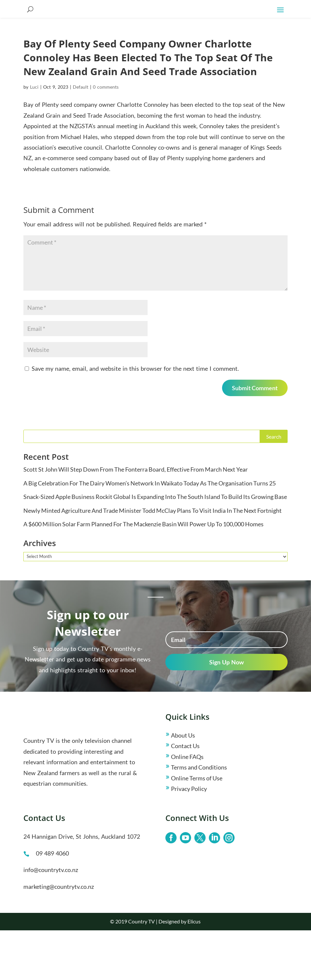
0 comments (106, 116)
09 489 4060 (52, 883)
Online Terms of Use (196, 807)
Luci (34, 116)
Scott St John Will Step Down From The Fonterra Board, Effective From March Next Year (135, 499)
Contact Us (185, 775)
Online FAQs (187, 786)
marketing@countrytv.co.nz (58, 916)
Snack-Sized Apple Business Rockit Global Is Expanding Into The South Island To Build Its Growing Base (155, 526)
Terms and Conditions (199, 796)
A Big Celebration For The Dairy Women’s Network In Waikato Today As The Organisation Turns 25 (149, 512)
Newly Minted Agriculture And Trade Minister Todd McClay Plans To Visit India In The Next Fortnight (152, 540)
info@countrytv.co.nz (50, 899)
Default (80, 116)
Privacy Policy (189, 818)
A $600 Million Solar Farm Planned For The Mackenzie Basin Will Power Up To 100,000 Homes (143, 553)
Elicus (194, 951)
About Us (183, 765)
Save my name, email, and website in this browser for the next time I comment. (135, 398)
